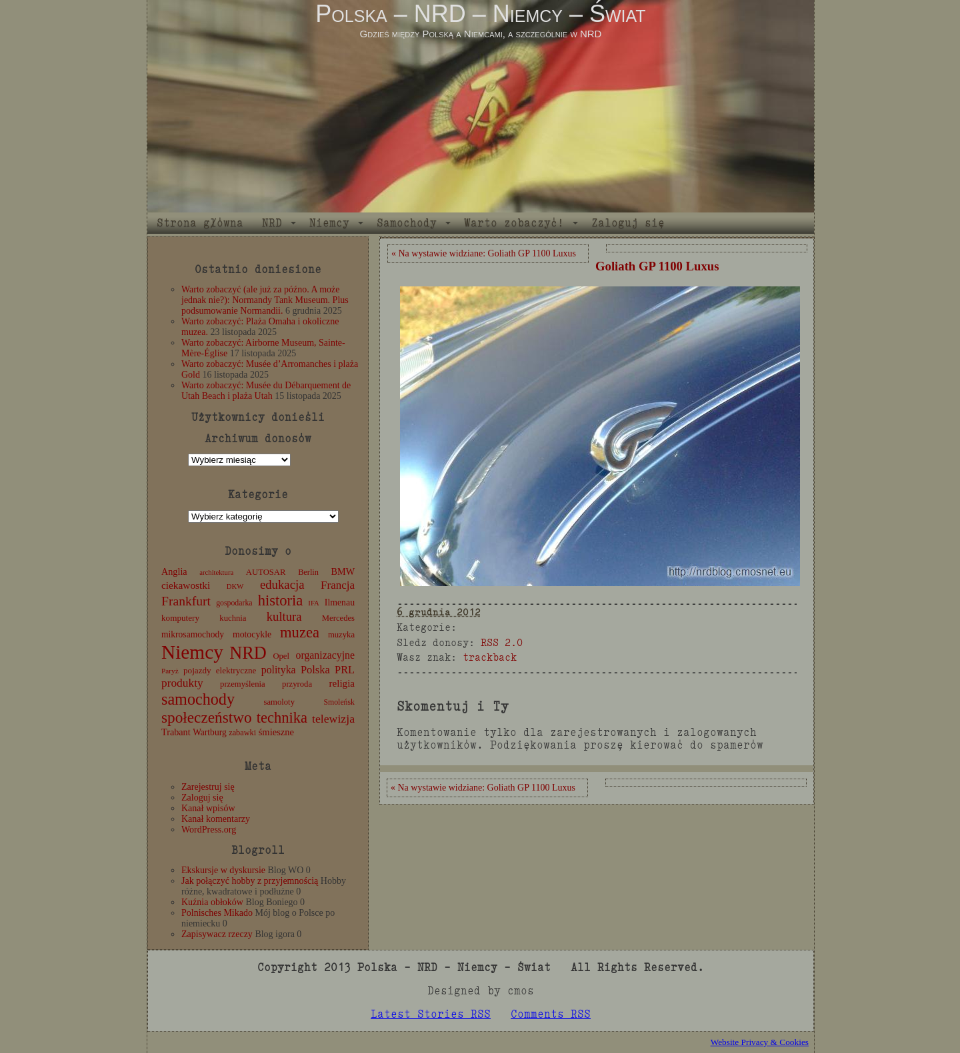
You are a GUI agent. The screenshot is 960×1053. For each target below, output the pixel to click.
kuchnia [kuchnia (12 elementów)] (232, 618)
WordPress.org (208, 830)
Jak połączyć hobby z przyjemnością (249, 881)
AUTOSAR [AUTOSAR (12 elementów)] (266, 572)
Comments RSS (551, 1014)
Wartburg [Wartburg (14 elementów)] (210, 732)
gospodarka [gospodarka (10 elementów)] (234, 602)
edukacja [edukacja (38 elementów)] (282, 584)
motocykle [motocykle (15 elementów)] (252, 634)
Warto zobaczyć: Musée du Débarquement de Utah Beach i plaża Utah (266, 390)
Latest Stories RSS (431, 1014)
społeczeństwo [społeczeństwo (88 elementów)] (206, 717)
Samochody (407, 222)
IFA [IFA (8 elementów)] (313, 603)
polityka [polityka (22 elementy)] (278, 669)
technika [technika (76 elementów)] (282, 717)
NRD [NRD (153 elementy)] (248, 653)
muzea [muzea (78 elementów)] (299, 632)
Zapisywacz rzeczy (217, 934)
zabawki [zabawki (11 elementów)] (242, 732)
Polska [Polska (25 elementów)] (315, 669)
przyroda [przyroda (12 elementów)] (297, 684)
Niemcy (329, 222)
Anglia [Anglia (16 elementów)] (174, 571)
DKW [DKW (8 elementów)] (235, 586)
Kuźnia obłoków (212, 902)
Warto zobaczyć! (514, 222)
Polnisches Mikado (217, 913)
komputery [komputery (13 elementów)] (180, 618)
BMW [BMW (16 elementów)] (343, 571)
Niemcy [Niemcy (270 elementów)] (192, 652)
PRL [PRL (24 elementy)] (345, 669)
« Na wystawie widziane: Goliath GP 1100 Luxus (483, 253)
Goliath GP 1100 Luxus (657, 266)
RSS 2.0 (502, 642)
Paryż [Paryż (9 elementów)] (170, 671)
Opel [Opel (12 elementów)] (281, 656)
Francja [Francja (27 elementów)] (338, 585)
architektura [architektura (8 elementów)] (216, 572)
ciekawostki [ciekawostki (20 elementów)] (185, 585)
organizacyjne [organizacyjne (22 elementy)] (325, 655)
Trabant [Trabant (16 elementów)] (176, 732)
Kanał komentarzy (215, 819)
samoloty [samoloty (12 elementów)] (279, 702)
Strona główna (200, 222)
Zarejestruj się (208, 787)
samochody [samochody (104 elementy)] (198, 699)
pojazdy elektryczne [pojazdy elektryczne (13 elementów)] (219, 670)
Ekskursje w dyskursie (223, 870)
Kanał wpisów (208, 808)
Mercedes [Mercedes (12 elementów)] (338, 618)
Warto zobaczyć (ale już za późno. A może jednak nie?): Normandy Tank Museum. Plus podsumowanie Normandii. (265, 300)
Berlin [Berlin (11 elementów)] (308, 572)
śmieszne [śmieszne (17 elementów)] (276, 732)
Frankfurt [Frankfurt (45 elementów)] (186, 601)
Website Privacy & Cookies (760, 1042)
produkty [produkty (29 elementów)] (182, 683)
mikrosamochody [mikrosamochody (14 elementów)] (192, 634)
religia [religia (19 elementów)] (342, 683)
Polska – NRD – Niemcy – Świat (480, 13)
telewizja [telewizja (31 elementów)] (333, 718)
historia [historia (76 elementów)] (280, 600)
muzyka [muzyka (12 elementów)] (341, 634)
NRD (272, 222)
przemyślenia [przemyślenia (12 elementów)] (242, 684)
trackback (490, 657)
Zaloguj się (628, 222)
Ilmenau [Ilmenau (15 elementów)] (340, 602)
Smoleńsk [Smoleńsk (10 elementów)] (339, 702)
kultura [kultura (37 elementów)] (284, 616)
